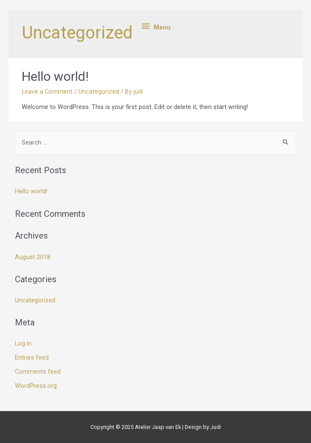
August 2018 (32, 257)
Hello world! (55, 76)
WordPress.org (36, 386)
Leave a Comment (47, 91)
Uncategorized (98, 91)
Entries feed (32, 357)
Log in (23, 343)
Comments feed (38, 371)
